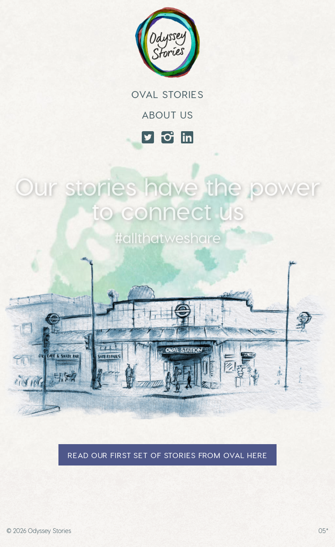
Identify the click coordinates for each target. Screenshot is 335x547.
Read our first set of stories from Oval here (167, 454)
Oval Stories (167, 94)
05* (323, 530)
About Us (168, 114)
